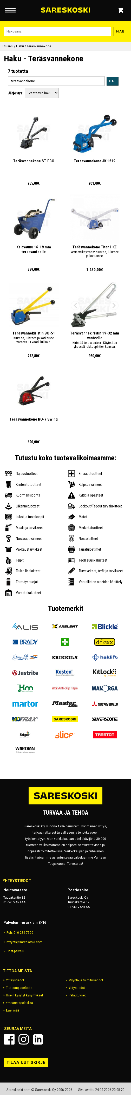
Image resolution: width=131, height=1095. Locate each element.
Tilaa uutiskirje (25, 1062)
